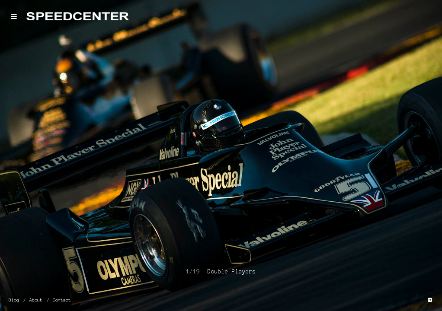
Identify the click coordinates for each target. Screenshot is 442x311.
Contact (62, 300)
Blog (14, 300)
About (35, 300)
